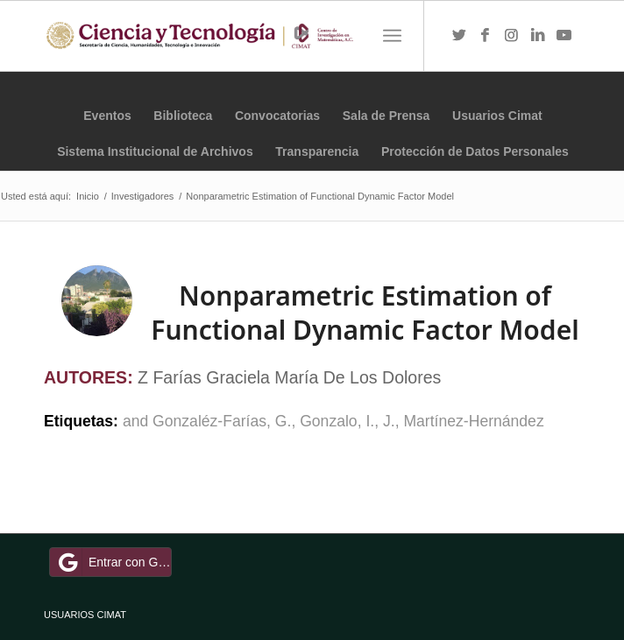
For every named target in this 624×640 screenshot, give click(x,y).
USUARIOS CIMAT (85, 614)
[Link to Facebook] (485, 36)
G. (283, 421)
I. (369, 421)
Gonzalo (328, 421)
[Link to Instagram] (512, 36)
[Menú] (392, 36)
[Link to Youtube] (564, 36)
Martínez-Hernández (473, 421)
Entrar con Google (113, 562)
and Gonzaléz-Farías (194, 421)
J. (389, 421)
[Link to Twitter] (459, 36)
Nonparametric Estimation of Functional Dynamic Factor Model (364, 313)
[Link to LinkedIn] (538, 36)
